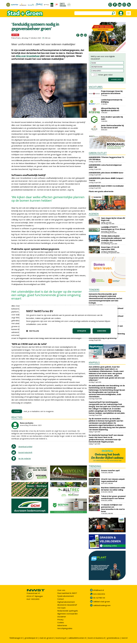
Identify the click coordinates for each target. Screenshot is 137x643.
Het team (61, 608)
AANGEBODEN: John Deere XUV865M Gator (106, 172)
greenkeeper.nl (31, 638)
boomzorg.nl (61, 638)
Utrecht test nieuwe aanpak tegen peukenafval (113, 480)
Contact (60, 599)
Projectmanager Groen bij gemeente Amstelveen (111, 92)
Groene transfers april (110, 470)
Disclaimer (61, 616)
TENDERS (94, 289)
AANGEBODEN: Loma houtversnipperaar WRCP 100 (105, 166)
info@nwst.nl (98, 590)
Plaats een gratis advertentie (101, 191)
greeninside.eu (113, 638)
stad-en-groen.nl (46, 638)
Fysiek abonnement (65, 596)
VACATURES (96, 86)
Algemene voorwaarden (67, 613)
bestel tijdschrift (25, 452)
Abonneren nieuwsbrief (67, 605)
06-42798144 (99, 597)
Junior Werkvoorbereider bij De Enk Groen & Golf (112, 126)
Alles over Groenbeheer (28, 56)
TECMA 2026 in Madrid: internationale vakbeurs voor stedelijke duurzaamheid (113, 238)
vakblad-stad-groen (101, 601)
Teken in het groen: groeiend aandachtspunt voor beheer (113, 497)
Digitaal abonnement (66, 602)
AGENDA (94, 213)
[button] (32, 331)
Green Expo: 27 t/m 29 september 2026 (110, 248)
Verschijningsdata (64, 628)
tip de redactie (24, 458)
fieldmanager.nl (16, 638)
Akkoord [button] (101, 331)
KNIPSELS (94, 362)
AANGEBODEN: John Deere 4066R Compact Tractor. (106, 179)
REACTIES (16, 417)
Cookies (60, 622)
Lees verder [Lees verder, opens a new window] (42, 324)
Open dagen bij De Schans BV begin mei (113, 219)
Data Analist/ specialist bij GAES (112, 118)
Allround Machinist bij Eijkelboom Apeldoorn (110, 109)
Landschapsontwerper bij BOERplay (111, 101)
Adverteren (62, 625)
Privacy (60, 619)
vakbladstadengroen (101, 605)
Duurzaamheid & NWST (67, 593)
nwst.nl (124, 638)
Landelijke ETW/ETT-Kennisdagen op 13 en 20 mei (113, 228)
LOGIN (17, 411)
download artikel (25, 446)
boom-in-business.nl (96, 638)
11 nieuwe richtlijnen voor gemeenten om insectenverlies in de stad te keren (113, 508)
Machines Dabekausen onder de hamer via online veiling (113, 488)
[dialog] (68, 321)
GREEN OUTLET (98, 153)
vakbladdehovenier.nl (77, 638)
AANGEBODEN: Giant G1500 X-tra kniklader (106, 186)
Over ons (61, 590)
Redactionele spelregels (67, 610)
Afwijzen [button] (81, 331)
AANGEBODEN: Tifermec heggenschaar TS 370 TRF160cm (106, 158)
